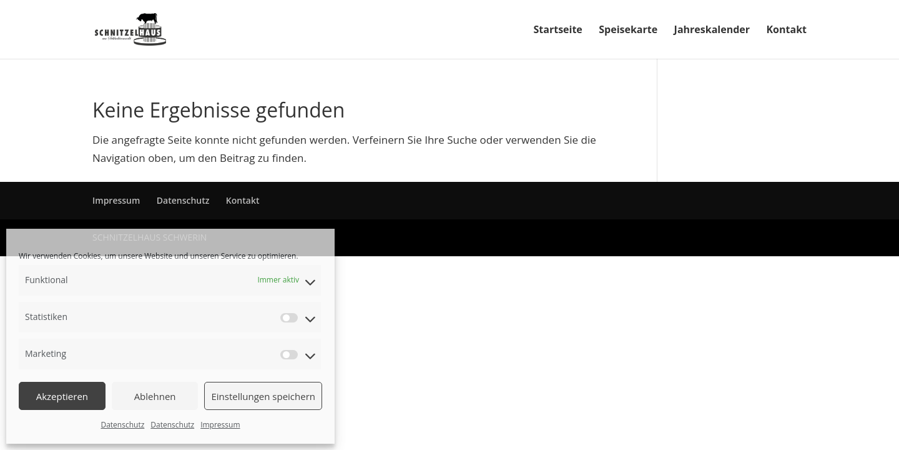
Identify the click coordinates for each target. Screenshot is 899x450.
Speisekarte (628, 30)
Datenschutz (122, 424)
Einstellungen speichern (263, 396)
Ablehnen (155, 396)
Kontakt (786, 30)
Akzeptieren (62, 396)
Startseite (558, 30)
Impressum (220, 424)
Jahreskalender (712, 30)
